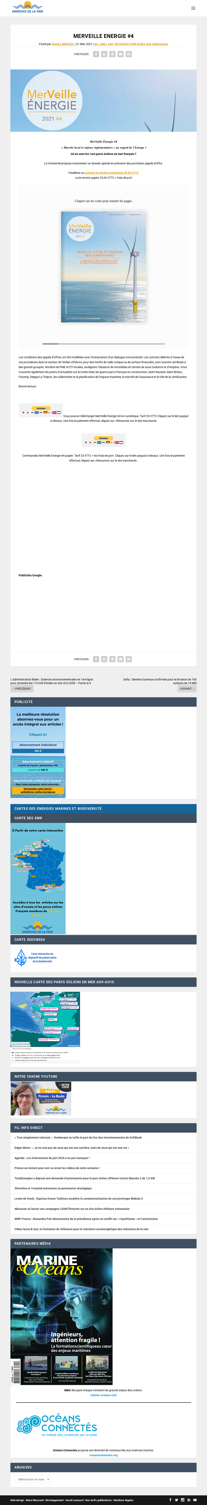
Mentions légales (123, 1500)
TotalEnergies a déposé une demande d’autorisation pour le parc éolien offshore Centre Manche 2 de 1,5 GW (85, 1178)
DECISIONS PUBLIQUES (129, 44)
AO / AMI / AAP (103, 44)
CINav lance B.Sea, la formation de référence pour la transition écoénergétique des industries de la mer (82, 1229)
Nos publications (157, 44)
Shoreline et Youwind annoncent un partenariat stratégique (53, 1188)
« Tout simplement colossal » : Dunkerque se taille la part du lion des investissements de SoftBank (78, 1137)
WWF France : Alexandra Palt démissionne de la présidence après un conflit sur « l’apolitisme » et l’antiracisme (86, 1219)
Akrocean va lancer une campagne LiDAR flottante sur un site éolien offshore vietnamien (72, 1208)
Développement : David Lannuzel (64, 1500)
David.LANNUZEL (63, 44)
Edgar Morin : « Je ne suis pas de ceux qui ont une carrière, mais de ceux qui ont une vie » (72, 1147)
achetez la (112, 172)
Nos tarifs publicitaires (98, 1500)
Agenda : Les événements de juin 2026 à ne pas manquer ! (52, 1158)
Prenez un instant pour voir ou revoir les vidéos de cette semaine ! (57, 1168)
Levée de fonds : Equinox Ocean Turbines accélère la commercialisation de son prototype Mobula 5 (79, 1198)
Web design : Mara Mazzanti (27, 1500)
